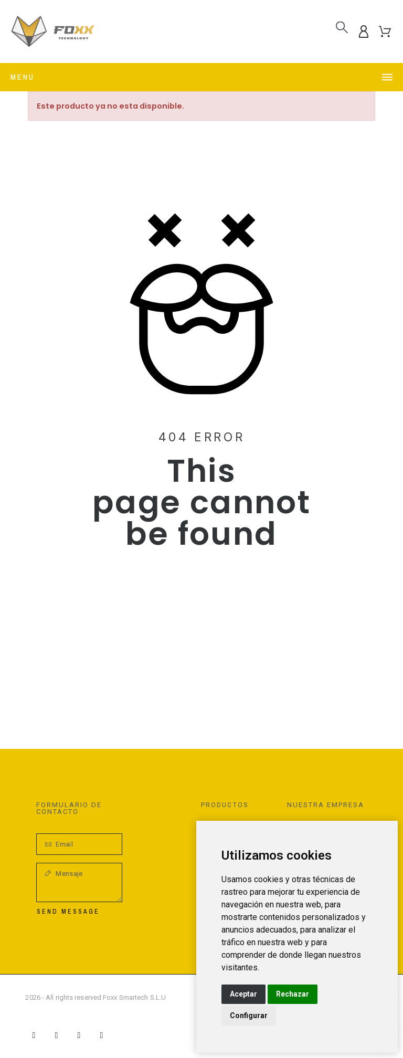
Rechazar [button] (292, 994)
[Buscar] (342, 27)
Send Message (68, 911)
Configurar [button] (249, 1015)
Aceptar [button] (243, 994)
